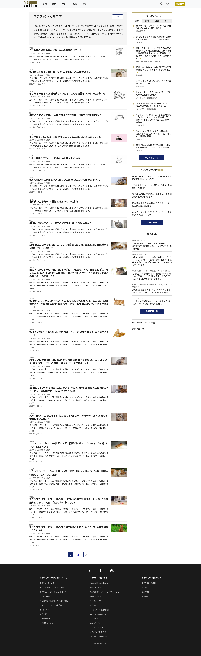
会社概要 (145, 587)
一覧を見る (152, 222)
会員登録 (166, 5)
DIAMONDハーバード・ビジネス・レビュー (105, 592)
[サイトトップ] (41, 4)
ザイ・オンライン (95, 601)
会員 (167, 21)
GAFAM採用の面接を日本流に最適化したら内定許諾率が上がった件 (152, 177)
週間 (157, 21)
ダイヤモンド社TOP (149, 583)
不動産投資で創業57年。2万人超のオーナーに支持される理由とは (152, 204)
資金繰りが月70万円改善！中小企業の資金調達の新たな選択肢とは (152, 195)
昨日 (147, 21)
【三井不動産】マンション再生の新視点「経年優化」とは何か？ (152, 186)
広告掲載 (43, 614)
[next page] (86, 554)
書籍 (99, 5)
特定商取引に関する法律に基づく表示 (54, 601)
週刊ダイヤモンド (96, 587)
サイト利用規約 (45, 596)
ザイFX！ (93, 605)
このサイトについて (47, 583)
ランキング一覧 (152, 158)
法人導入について (46, 623)
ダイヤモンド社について (151, 578)
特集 (89, 5)
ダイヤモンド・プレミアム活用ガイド (53, 592)
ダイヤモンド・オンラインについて (53, 578)
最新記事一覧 (152, 311)
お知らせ (145, 596)
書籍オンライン (95, 596)
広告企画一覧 (138, 329)
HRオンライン (95, 623)
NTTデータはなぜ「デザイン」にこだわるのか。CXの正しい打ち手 (152, 213)
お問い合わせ (45, 619)
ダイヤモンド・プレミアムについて (52, 587)
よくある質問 (44, 610)
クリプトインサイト (96, 628)
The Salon (94, 619)
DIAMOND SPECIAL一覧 (143, 323)
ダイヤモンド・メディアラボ (99, 637)
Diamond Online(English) (100, 583)
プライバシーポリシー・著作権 (51, 605)
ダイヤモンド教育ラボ (98, 632)
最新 (137, 21)
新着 (59, 5)
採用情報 (145, 592)
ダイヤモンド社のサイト (99, 578)
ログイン (155, 4)
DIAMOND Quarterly (98, 614)
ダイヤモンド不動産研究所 (99, 610)
